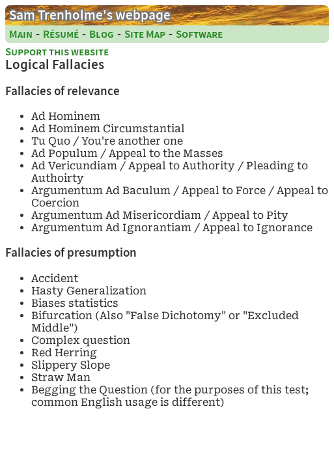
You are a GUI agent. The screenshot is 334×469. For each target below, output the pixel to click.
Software (199, 34)
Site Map (144, 34)
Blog (101, 34)
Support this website (57, 51)
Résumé (61, 34)
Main (21, 34)
